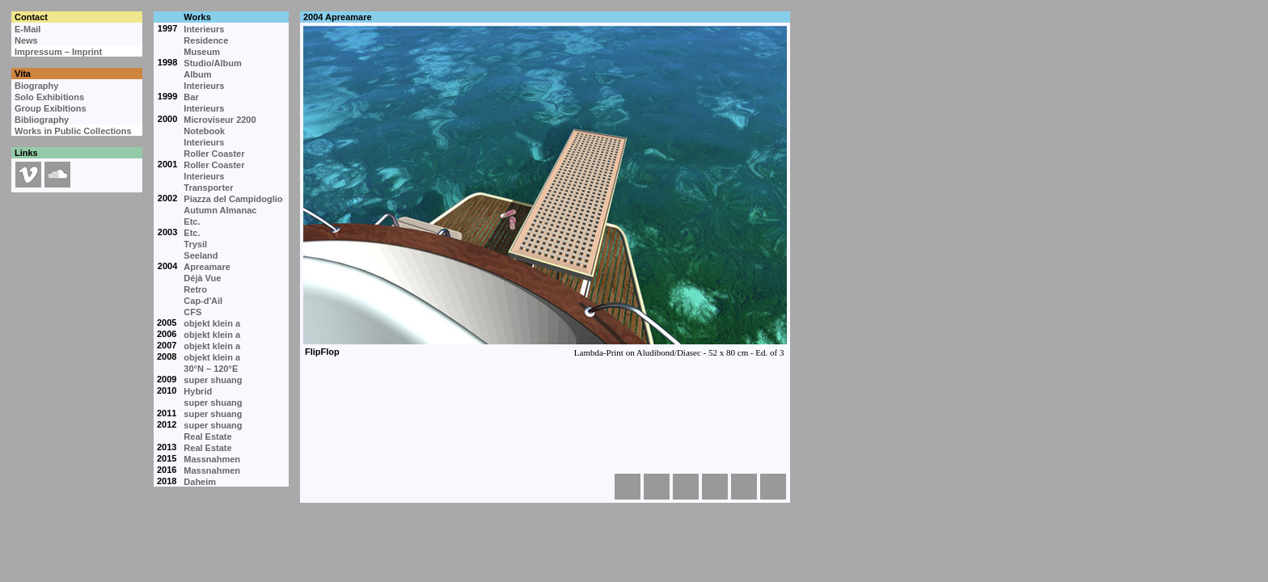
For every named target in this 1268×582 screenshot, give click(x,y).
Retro (195, 289)
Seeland (201, 255)
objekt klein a (212, 323)
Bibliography (42, 119)
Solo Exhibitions (49, 97)
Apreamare (207, 267)
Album (197, 74)
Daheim (200, 482)
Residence (206, 40)
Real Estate (207, 436)
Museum (202, 52)
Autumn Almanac (220, 210)
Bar (191, 97)
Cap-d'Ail (203, 301)
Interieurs (204, 29)
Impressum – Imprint (58, 52)
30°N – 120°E (211, 368)
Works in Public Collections (73, 131)
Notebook (204, 131)
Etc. (192, 221)
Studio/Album (213, 63)
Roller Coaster (214, 153)
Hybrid (198, 391)
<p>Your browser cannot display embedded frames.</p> (544, 218)
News (26, 40)
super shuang (213, 380)
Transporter (208, 187)
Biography (36, 86)
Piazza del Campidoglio (233, 199)
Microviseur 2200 (220, 119)
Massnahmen (212, 459)
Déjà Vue (202, 278)
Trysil (195, 244)
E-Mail (27, 29)
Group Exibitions (51, 108)
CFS (192, 312)
